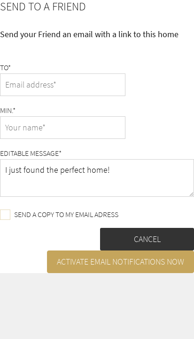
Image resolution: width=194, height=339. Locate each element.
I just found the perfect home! (97, 178)
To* (5, 67)
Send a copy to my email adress (59, 215)
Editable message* (31, 153)
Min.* (8, 110)
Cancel (147, 239)
